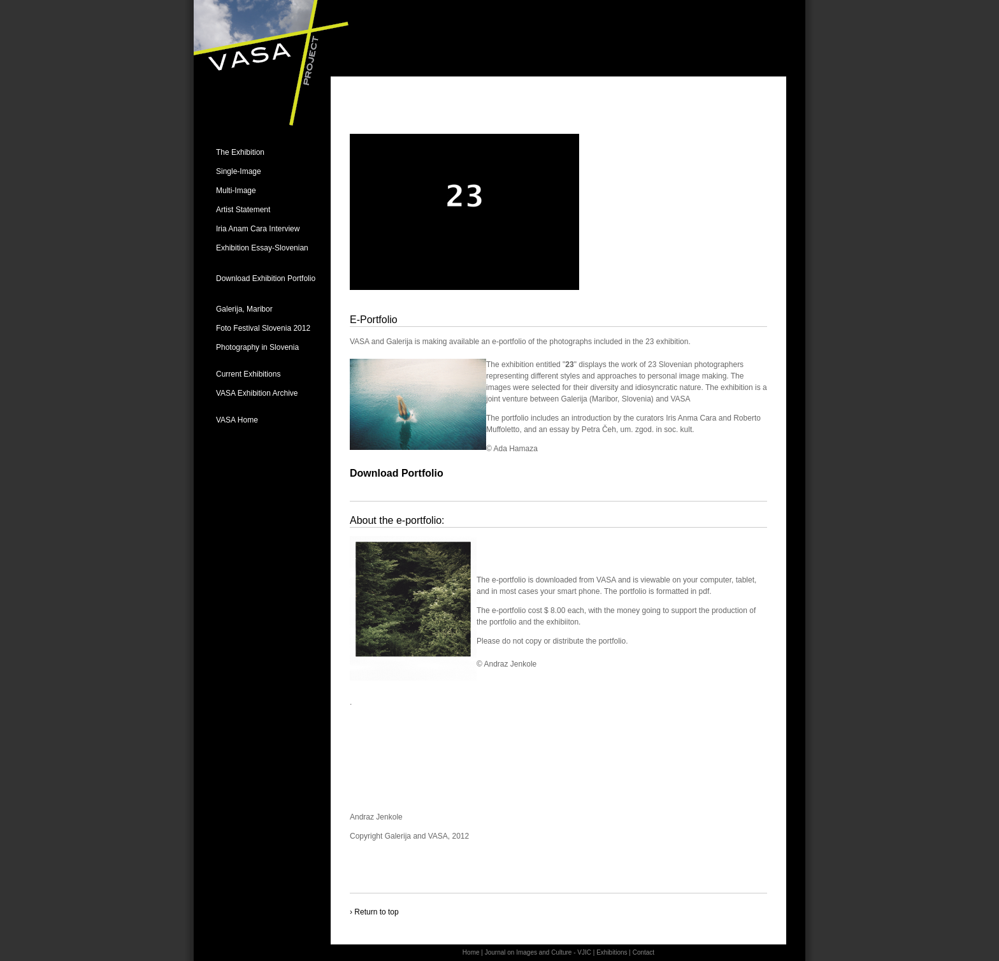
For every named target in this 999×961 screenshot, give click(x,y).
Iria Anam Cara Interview (257, 228)
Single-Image (238, 171)
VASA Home (237, 419)
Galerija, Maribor (244, 309)
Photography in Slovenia (257, 347)
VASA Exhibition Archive (257, 393)
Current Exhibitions (248, 374)
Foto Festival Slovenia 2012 (263, 328)
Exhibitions (611, 952)
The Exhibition (240, 152)
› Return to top (374, 911)
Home (471, 952)
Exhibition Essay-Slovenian (262, 247)
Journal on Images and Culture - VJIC (538, 952)
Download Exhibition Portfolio (265, 278)
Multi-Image (236, 190)
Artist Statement (243, 209)
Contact (643, 952)
